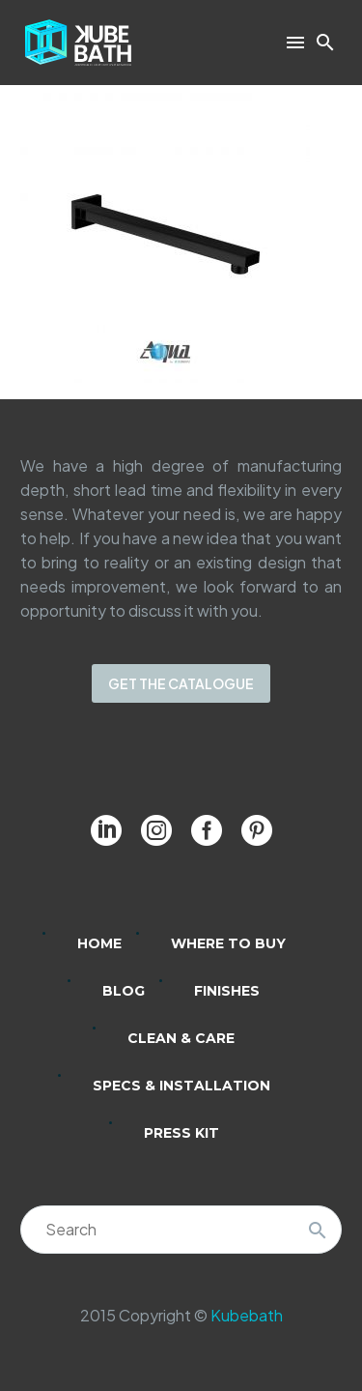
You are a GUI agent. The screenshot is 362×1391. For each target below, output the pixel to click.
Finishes (227, 991)
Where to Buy (228, 943)
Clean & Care (181, 1038)
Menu (295, 42)
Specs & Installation (181, 1085)
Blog (123, 991)
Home (99, 943)
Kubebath (246, 1315)
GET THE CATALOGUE (181, 683)
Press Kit (181, 1133)
